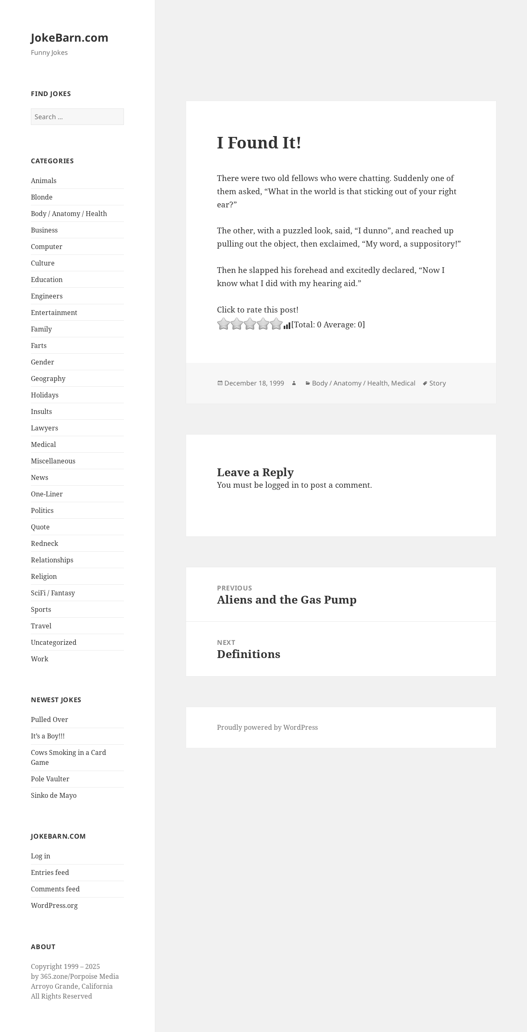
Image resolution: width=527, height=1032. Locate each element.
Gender (42, 362)
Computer (47, 246)
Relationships (52, 559)
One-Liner (47, 493)
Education (47, 279)
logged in (282, 485)
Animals (43, 180)
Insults (41, 411)
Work (39, 658)
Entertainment (54, 312)
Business (44, 230)
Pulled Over (49, 719)
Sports (41, 609)
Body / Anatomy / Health (69, 213)
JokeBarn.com (70, 37)
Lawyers (44, 428)
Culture (43, 263)
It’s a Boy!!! (48, 736)
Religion (44, 576)
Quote (40, 526)
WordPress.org (54, 905)
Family (41, 329)
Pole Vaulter (50, 778)
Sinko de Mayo (54, 795)
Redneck (44, 543)
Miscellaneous (53, 460)
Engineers (47, 296)
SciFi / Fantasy (53, 592)
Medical (43, 444)
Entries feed (50, 872)
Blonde (42, 197)
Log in (40, 855)
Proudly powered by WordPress (267, 727)
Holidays (44, 395)
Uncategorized (54, 642)
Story (437, 383)
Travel (41, 625)
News (39, 477)
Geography (48, 378)
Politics (42, 510)
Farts (39, 345)
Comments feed (55, 888)
